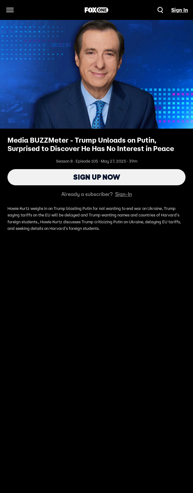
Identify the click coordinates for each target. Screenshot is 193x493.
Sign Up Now (96, 177)
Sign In (179, 10)
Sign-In (123, 194)
